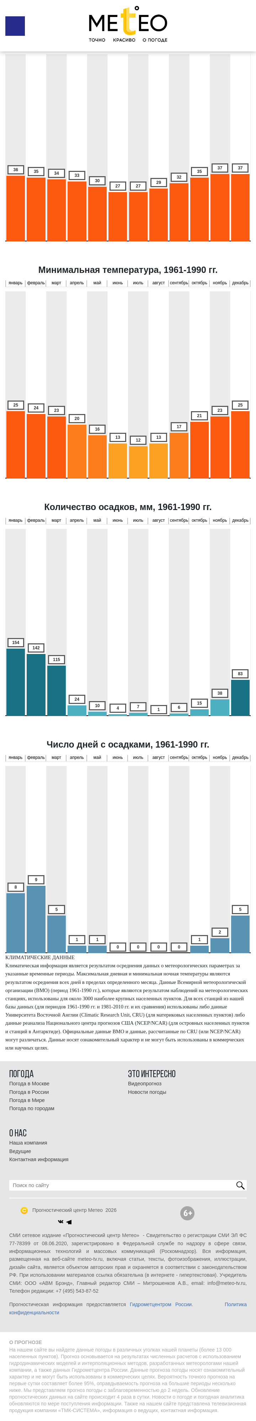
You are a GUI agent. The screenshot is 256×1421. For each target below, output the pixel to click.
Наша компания (28, 1143)
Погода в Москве (29, 1083)
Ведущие (20, 1151)
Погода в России (29, 1092)
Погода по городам (31, 1108)
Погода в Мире (27, 1100)
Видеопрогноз (144, 1083)
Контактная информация (39, 1159)
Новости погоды (147, 1092)
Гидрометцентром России (161, 1304)
